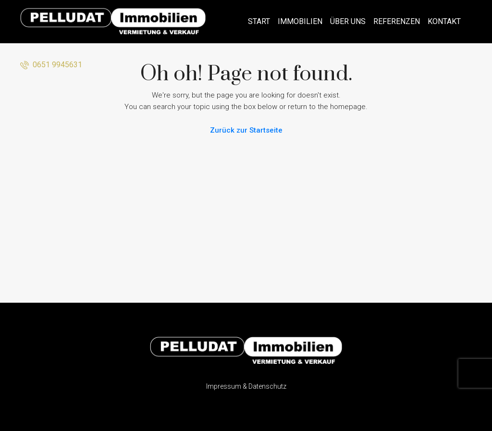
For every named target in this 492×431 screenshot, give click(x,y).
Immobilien (300, 21)
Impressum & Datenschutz (246, 386)
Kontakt (444, 21)
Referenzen (396, 21)
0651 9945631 (51, 64)
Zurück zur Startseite (246, 130)
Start (259, 21)
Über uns (348, 21)
